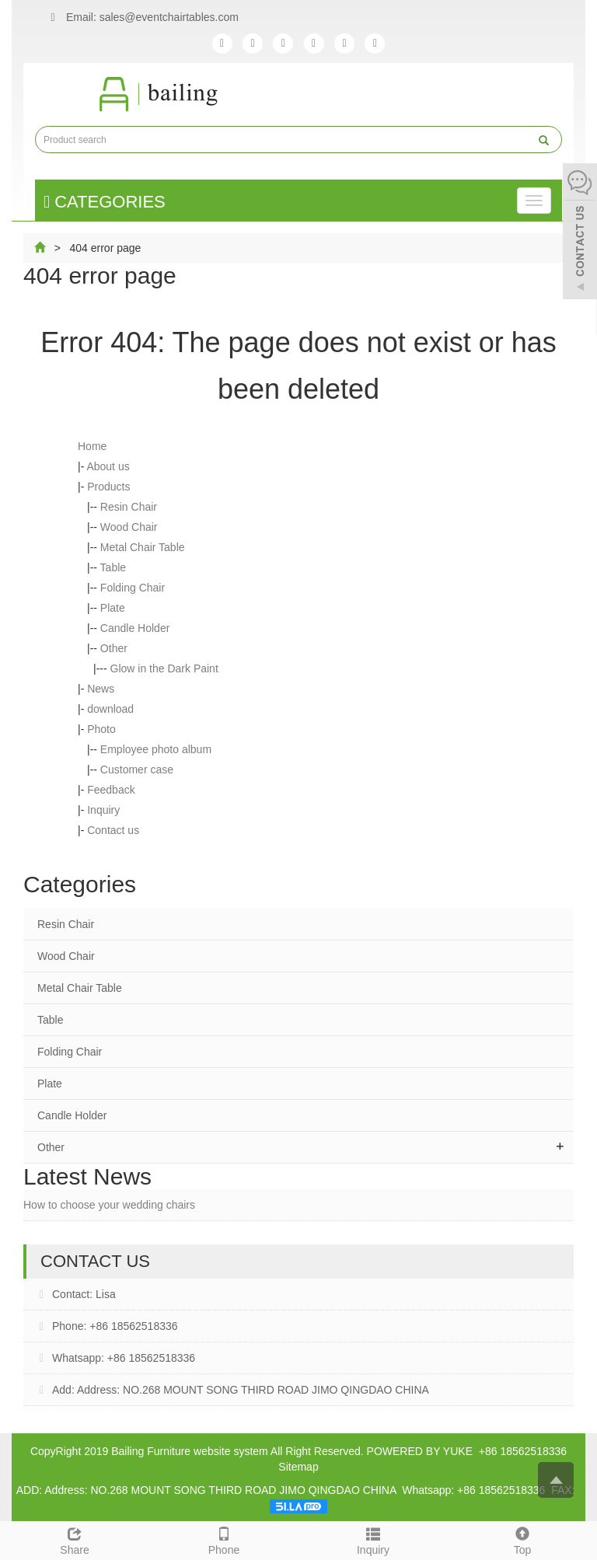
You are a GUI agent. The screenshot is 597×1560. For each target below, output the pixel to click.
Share (74, 1539)
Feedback (110, 789)
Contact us (113, 830)
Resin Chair (128, 507)
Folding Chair (132, 587)
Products (108, 486)
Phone (223, 1539)
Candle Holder (135, 628)
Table (113, 567)
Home (92, 446)
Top (522, 1539)
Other (113, 648)
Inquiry (103, 810)
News (100, 688)
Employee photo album (155, 749)
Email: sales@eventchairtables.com (141, 18)
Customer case (136, 769)
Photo (101, 729)
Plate (112, 608)
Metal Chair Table (142, 547)
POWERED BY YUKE (421, 1451)
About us (107, 466)
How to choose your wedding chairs (109, 1205)
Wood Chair (129, 527)
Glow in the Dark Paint (164, 668)
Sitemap (298, 1467)
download (110, 709)
